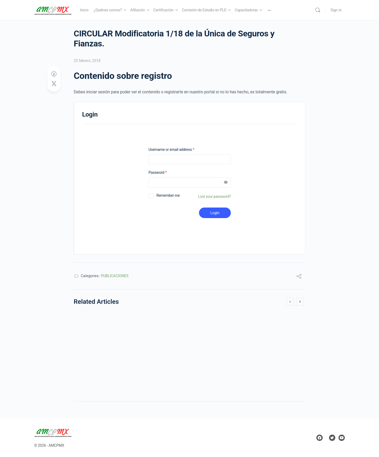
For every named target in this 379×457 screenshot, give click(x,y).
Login (215, 213)
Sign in (336, 10)
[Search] (317, 10)
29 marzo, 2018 (212, 378)
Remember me (168, 195)
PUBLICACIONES (114, 276)
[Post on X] (54, 83)
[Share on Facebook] (54, 74)
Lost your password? (214, 196)
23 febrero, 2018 (87, 61)
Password (164, 173)
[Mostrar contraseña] (225, 182)
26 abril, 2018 (92, 378)
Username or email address (178, 150)
